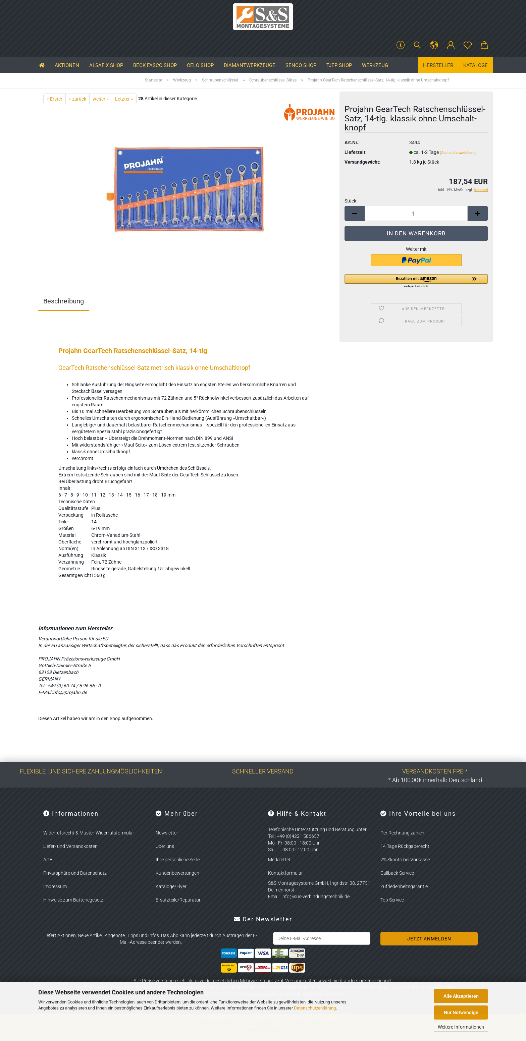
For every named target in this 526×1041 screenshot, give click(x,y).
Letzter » (124, 99)
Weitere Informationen (461, 1027)
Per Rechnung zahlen (402, 832)
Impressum (55, 886)
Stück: (351, 201)
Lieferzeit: (356, 152)
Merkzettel (279, 859)
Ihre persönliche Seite (178, 859)
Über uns (165, 846)
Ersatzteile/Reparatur (178, 900)
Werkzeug (375, 65)
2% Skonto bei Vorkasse (405, 859)
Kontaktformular (285, 873)
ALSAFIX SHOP (106, 65)
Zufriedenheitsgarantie (404, 886)
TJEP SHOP (339, 65)
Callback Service (397, 873)
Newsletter (167, 832)
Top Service (392, 900)
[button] (434, 45)
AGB (48, 859)
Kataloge (475, 65)
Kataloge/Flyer (171, 886)
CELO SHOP (200, 65)
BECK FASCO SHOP (155, 65)
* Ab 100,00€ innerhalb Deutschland (435, 780)
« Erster (54, 99)
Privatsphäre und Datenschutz (75, 873)
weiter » (101, 99)
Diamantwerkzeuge (249, 65)
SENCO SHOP (300, 65)
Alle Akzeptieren (461, 996)
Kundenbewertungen (177, 873)
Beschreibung (63, 301)
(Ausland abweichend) (458, 153)
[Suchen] (417, 45)
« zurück (77, 99)
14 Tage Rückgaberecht (404, 846)
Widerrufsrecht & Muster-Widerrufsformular (88, 832)
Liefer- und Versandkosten (70, 846)
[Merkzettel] (467, 45)
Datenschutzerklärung (315, 1007)
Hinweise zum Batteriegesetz (73, 900)
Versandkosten (301, 980)
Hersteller (438, 65)
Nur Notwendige (461, 1012)
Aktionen (67, 65)
